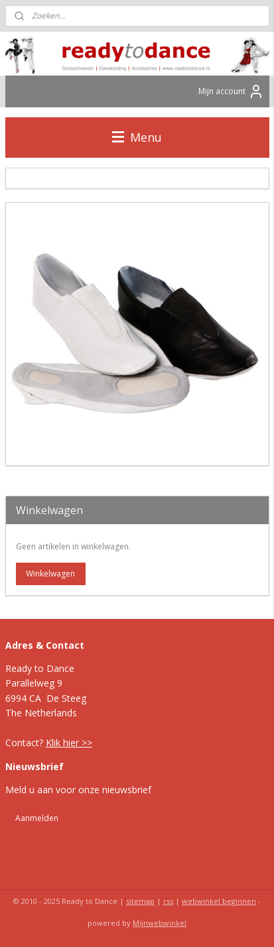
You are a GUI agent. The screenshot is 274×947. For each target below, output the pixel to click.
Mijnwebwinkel (159, 923)
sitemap (140, 901)
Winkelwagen (50, 573)
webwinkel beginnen (219, 901)
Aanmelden (36, 818)
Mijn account (231, 91)
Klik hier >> (69, 742)
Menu (137, 137)
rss (168, 901)
